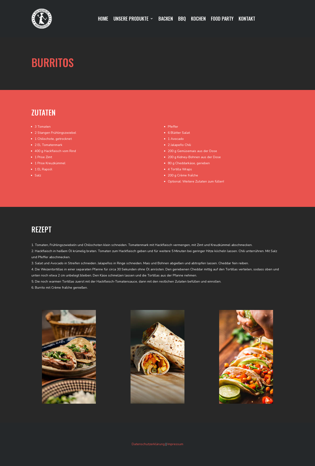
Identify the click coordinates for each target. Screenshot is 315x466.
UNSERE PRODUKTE (131, 19)
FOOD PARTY (222, 19)
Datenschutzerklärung (148, 444)
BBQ (182, 19)
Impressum (175, 444)
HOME (103, 19)
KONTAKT (247, 19)
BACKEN (165, 19)
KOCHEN (198, 19)
